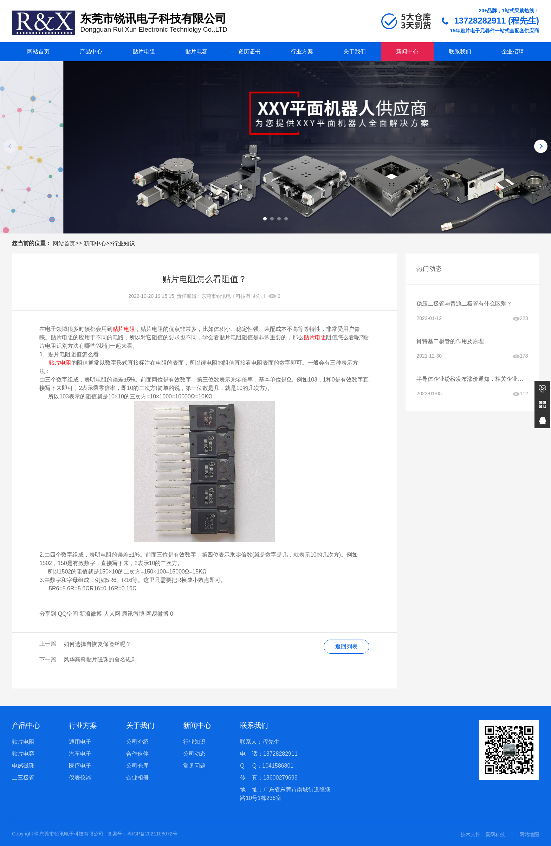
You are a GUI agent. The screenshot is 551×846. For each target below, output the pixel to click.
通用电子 (80, 742)
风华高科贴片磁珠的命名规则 (100, 659)
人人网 (112, 614)
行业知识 (123, 243)
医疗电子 (80, 766)
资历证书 (249, 52)
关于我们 (354, 52)
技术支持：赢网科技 (483, 834)
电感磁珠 (23, 766)
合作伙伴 (137, 754)
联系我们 (460, 52)
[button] (265, 218)
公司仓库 (137, 766)
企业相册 (137, 778)
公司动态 (194, 754)
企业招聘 (512, 52)
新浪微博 (90, 614)
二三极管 (23, 778)
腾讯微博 (133, 614)
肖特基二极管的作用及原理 (450, 341)
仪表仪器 (80, 778)
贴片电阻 (143, 52)
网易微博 (157, 614)
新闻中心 (407, 52)
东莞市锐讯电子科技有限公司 (233, 296)
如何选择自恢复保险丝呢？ (97, 644)
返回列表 (346, 646)
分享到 (47, 614)
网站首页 (38, 52)
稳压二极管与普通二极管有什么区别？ (464, 304)
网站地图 (529, 834)
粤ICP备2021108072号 (152, 834)
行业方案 (302, 52)
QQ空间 (68, 614)
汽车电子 (80, 754)
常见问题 (194, 766)
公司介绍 (137, 742)
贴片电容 (196, 52)
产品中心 (91, 52)
